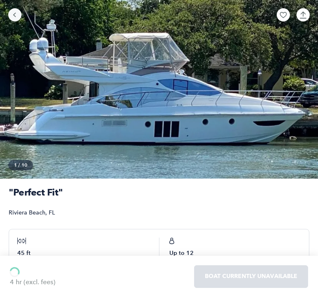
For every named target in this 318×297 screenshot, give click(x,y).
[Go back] (14, 14)
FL (52, 212)
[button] (283, 14)
